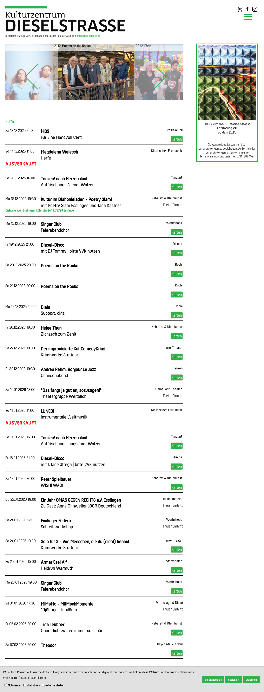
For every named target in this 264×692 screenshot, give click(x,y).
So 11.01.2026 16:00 (20, 437)
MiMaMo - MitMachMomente (67, 607)
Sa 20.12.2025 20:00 (20, 265)
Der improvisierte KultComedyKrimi (73, 351)
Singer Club (55, 227)
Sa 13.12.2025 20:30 (20, 130)
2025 (9, 121)
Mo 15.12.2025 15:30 (20, 198)
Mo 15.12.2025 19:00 (20, 223)
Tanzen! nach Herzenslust (67, 181)
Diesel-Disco (70, 248)
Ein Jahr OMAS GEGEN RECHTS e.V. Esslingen (82, 503)
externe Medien (53, 685)
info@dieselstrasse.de (88, 35)
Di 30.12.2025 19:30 (20, 368)
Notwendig (13, 685)
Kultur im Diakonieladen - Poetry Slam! (81, 202)
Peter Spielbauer (56, 482)
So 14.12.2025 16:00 (20, 178)
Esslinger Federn (57, 523)
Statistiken (31, 685)
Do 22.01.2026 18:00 (20, 499)
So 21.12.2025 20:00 (20, 285)
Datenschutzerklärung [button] (32, 678)
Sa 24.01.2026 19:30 (20, 540)
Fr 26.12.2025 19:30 (20, 327)
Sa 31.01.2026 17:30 (20, 603)
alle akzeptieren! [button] (213, 679)
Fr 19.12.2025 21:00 (19, 244)
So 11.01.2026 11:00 (19, 410)
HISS (61, 134)
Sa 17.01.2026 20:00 (20, 478)
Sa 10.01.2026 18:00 (20, 389)
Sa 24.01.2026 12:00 (20, 520)
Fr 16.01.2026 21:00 (20, 457)
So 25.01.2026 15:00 (20, 561)
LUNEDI (64, 414)
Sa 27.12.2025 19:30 (20, 348)
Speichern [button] (233, 679)
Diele (53, 310)
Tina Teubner (72, 627)
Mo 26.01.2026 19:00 (21, 582)
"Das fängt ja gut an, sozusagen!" (71, 393)
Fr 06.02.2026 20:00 (20, 623)
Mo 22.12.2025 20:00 (21, 306)
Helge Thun (58, 331)
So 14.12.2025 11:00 (19, 151)
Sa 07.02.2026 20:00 (20, 644)
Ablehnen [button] (251, 679)
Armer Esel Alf (57, 565)
